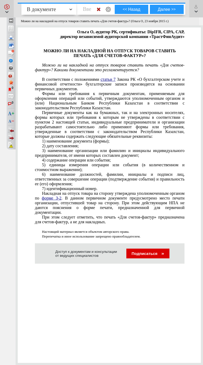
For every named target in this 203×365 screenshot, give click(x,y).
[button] (7, 8)
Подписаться (148, 253)
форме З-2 (51, 198)
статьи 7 (108, 79)
